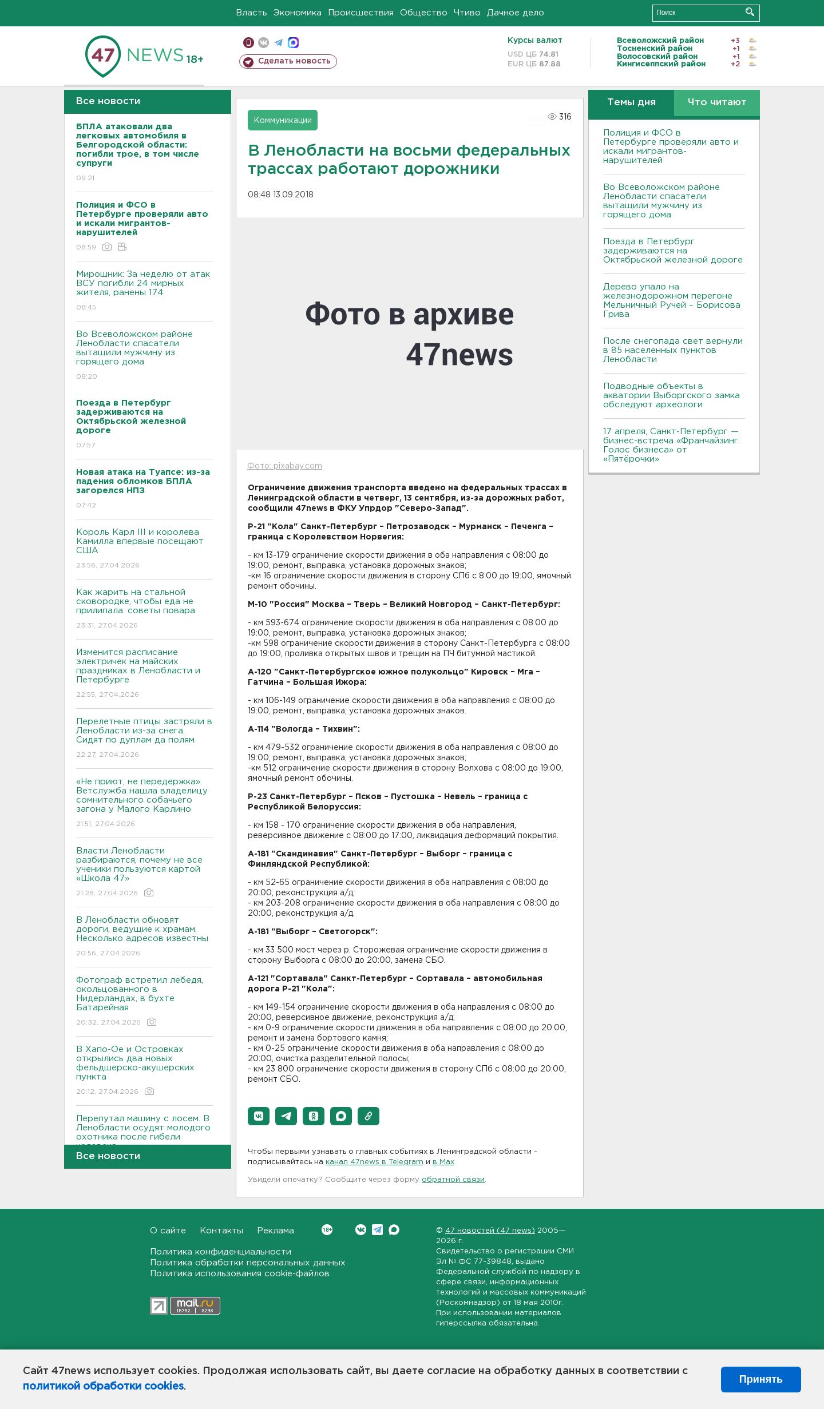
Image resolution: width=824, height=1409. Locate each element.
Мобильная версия (248, 42)
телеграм (278, 42)
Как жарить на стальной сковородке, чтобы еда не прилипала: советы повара (144, 609)
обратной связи (453, 1180)
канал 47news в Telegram (374, 1162)
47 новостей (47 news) (490, 1231)
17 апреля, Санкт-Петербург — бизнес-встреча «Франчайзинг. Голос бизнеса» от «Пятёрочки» (671, 445)
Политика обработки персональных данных (248, 1263)
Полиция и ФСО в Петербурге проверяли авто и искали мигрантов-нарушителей (671, 146)
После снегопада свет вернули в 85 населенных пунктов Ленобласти (673, 350)
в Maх (443, 1162)
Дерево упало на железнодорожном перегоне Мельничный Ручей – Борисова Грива (671, 300)
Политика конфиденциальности (220, 1252)
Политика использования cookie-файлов (240, 1273)
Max (394, 1229)
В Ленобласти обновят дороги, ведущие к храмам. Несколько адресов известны (144, 937)
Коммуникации (282, 120)
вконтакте (263, 42)
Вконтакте (327, 1229)
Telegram (377, 1229)
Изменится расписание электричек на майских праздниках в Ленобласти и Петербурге (144, 674)
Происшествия (361, 13)
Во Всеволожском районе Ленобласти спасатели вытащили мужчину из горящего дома (144, 356)
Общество (423, 13)
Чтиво (467, 13)
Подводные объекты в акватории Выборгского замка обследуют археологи (671, 395)
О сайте (168, 1231)
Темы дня (631, 102)
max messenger (293, 42)
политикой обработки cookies (103, 1386)
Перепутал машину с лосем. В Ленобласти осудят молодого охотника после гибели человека (144, 1140)
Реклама (275, 1231)
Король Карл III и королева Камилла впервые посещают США (144, 549)
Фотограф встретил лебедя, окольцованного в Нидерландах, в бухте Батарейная (144, 1002)
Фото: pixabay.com (284, 466)
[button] (259, 1116)
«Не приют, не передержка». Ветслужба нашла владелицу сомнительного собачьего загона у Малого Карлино (144, 803)
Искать (750, 11)
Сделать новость (294, 61)
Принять (761, 1379)
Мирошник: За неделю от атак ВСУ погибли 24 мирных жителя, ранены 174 (144, 291)
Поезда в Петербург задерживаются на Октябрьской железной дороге (673, 251)
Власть (251, 13)
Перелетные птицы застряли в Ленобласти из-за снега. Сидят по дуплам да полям (144, 739)
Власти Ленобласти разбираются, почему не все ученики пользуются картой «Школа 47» (144, 872)
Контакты (221, 1231)
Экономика (298, 13)
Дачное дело (515, 13)
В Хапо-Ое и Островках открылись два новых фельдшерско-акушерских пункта (144, 1071)
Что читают (717, 102)
